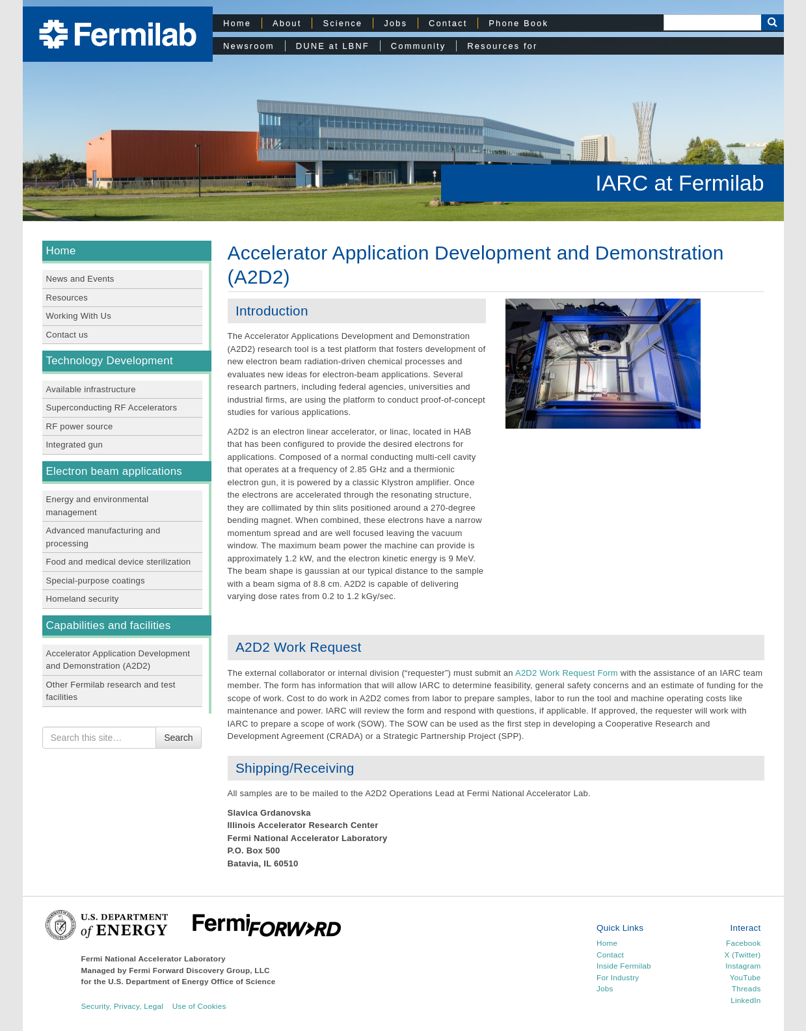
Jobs (395, 23)
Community (418, 46)
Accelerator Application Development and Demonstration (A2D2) (118, 660)
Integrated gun (74, 444)
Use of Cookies (199, 1006)
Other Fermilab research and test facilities (111, 691)
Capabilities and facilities (108, 625)
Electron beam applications (114, 471)
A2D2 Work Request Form (566, 673)
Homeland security (82, 599)
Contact (448, 23)
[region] (403, 110)
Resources (67, 297)
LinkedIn (745, 1000)
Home (237, 23)
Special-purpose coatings (95, 580)
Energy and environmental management (97, 505)
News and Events (80, 279)
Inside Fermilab (624, 965)
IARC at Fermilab (679, 182)
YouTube (745, 977)
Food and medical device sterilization (118, 562)
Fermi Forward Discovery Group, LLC (199, 970)
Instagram (742, 965)
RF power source (79, 426)
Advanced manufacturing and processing (103, 537)
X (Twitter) (742, 954)
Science (342, 23)
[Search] (712, 22)
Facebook (743, 943)
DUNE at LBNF (332, 46)
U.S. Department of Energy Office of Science (191, 981)
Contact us (67, 335)
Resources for (502, 46)
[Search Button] (772, 22)
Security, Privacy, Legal (122, 1006)
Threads (746, 988)
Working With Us (78, 316)
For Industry (618, 977)
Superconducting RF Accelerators (112, 407)
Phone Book (518, 23)
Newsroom (249, 46)
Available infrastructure (91, 389)
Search (178, 737)
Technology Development (109, 361)
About (287, 23)
